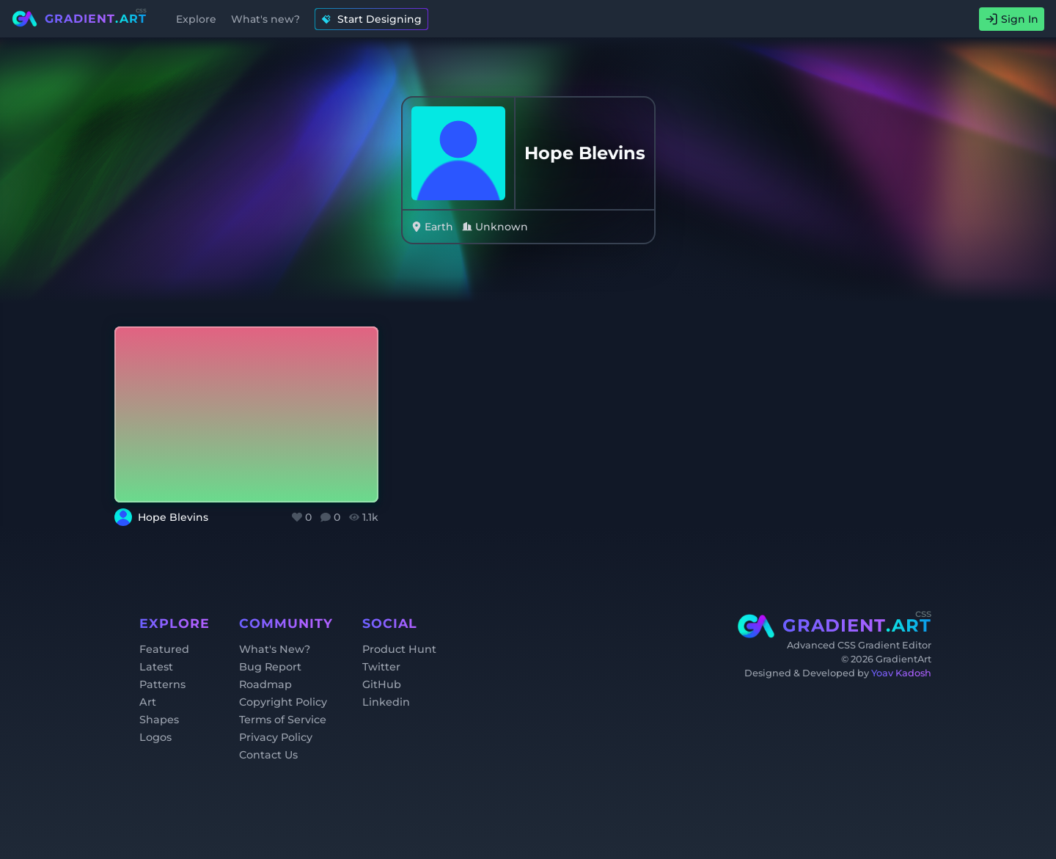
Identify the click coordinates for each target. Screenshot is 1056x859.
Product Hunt (399, 649)
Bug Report (270, 666)
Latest (156, 666)
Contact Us (268, 754)
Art (147, 702)
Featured (164, 649)
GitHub (381, 684)
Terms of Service (282, 719)
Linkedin (386, 702)
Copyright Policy (283, 702)
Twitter (381, 666)
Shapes (159, 719)
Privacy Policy (275, 737)
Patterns (162, 684)
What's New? (274, 649)
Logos (155, 737)
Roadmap (265, 684)
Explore (196, 19)
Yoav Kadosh (901, 673)
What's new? (265, 19)
